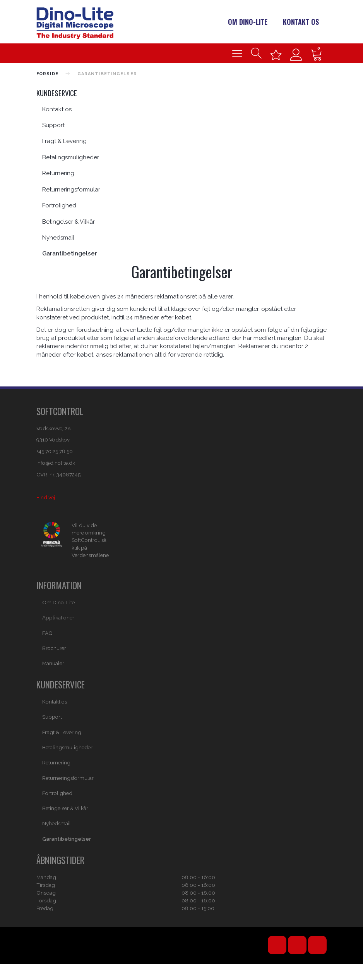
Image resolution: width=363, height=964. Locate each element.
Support (53, 125)
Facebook (297, 945)
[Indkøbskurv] (316, 53)
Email (317, 945)
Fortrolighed (59, 205)
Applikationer (58, 617)
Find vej (45, 497)
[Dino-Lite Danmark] (74, 22)
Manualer (53, 663)
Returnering (58, 173)
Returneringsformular (71, 189)
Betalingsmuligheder (70, 157)
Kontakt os (301, 22)
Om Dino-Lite (247, 22)
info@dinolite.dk (55, 463)
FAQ (47, 633)
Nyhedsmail (58, 237)
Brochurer (54, 648)
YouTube (277, 945)
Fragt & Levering (64, 141)
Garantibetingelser (69, 253)
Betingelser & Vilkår (68, 221)
